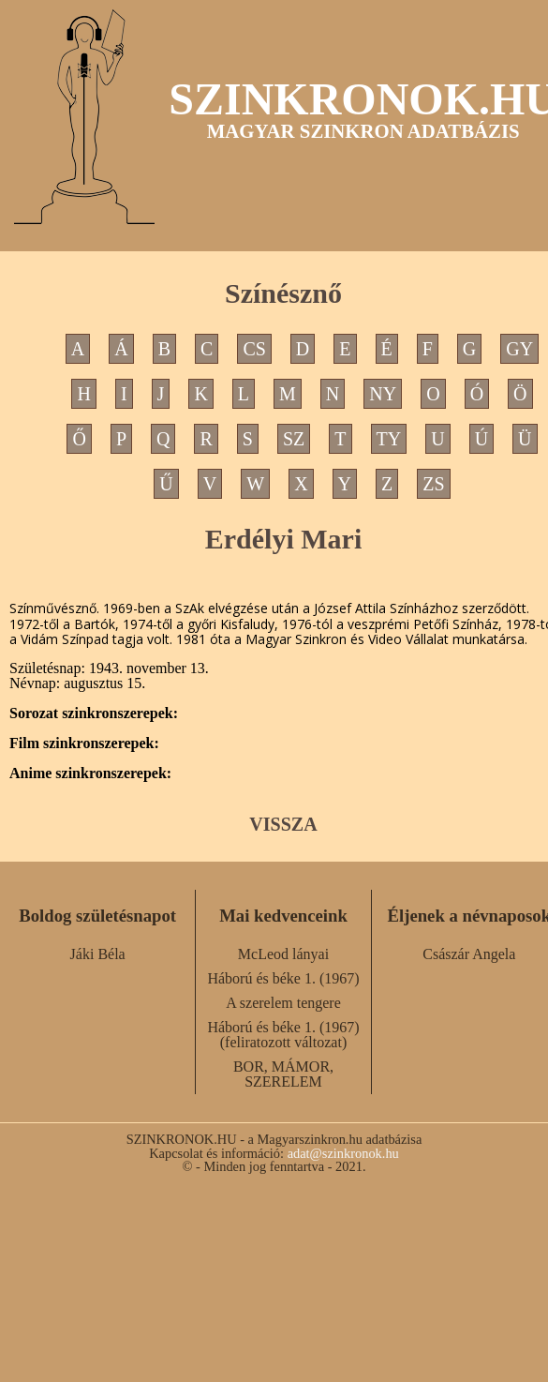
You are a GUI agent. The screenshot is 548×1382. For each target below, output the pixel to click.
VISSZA (283, 824)
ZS (433, 483)
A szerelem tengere (283, 1003)
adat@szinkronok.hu (343, 1153)
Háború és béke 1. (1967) (283, 978)
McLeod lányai (283, 954)
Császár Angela (468, 954)
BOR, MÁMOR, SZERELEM (283, 1074)
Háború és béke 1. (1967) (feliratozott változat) (283, 1034)
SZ (293, 438)
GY (519, 348)
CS (254, 348)
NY (382, 393)
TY (389, 438)
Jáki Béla (98, 954)
